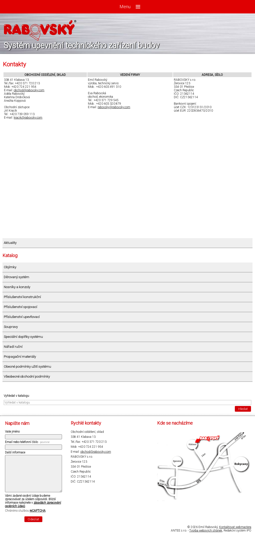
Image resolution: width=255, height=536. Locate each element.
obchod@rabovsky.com (29, 90)
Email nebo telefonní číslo (27, 442)
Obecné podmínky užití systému (27, 366)
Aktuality (10, 243)
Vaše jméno (12, 431)
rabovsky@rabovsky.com (114, 107)
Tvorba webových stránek (205, 530)
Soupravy (11, 327)
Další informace (15, 452)
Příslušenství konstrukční (22, 297)
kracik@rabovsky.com (28, 117)
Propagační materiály (20, 356)
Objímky (10, 267)
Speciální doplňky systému (23, 337)
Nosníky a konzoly (17, 287)
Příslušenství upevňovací (22, 317)
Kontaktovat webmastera (235, 527)
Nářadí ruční (13, 347)
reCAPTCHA (38, 510)
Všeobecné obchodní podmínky (27, 376)
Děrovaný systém (16, 277)
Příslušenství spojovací (20, 307)
